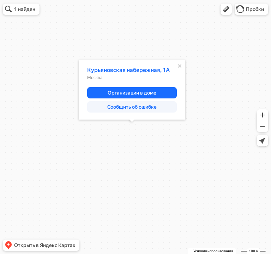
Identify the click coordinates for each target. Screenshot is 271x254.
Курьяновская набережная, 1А (128, 70)
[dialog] (132, 90)
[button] (226, 9)
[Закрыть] (179, 66)
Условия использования (213, 251)
